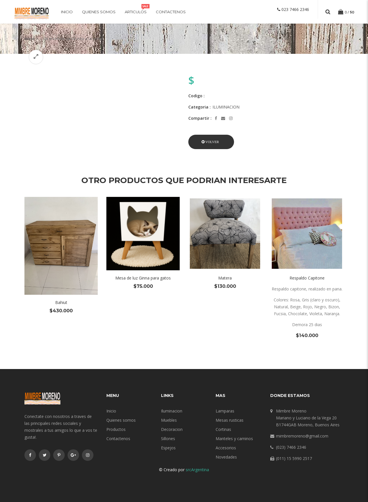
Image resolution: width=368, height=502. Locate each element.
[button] (211, 142)
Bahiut (61, 302)
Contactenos (171, 11)
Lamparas (225, 411)
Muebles (169, 420)
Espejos (168, 447)
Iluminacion (171, 411)
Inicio (67, 11)
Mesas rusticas (230, 420)
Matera (225, 278)
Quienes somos (99, 11)
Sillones (168, 438)
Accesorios (226, 447)
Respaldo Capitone (307, 278)
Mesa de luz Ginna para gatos (143, 278)
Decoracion (172, 429)
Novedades (226, 457)
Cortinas (223, 429)
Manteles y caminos (234, 438)
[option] (102, 68)
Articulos (136, 11)
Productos (116, 429)
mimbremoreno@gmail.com (302, 436)
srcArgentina (197, 469)
